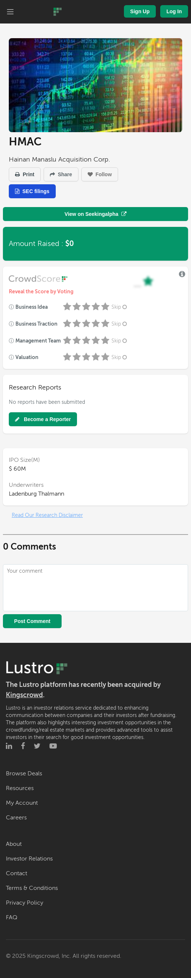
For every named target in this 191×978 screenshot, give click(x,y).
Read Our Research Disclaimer (47, 515)
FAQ (11, 917)
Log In (174, 11)
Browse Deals (24, 773)
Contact (16, 873)
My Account (22, 803)
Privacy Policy (24, 902)
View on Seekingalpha (95, 214)
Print (24, 174)
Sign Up (140, 11)
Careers (16, 817)
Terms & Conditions (32, 888)
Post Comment (32, 621)
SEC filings (32, 191)
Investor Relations (29, 858)
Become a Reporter (43, 419)
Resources (20, 788)
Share (61, 174)
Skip (119, 307)
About (14, 844)
